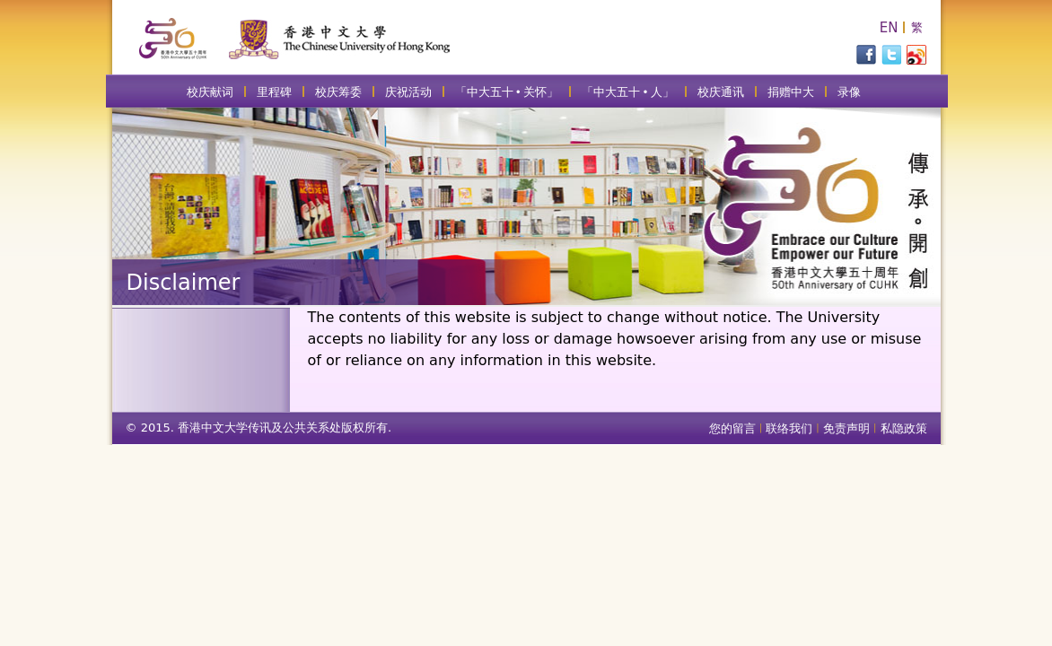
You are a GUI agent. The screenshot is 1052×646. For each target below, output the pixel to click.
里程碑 (274, 92)
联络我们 (789, 428)
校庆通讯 (720, 92)
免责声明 (846, 428)
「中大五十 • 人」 (628, 92)
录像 (849, 92)
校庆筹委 (338, 92)
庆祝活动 (408, 92)
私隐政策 (904, 428)
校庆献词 (210, 92)
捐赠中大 (790, 92)
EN (889, 28)
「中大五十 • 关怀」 (507, 92)
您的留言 (732, 428)
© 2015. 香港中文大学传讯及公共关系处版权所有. (259, 427)
